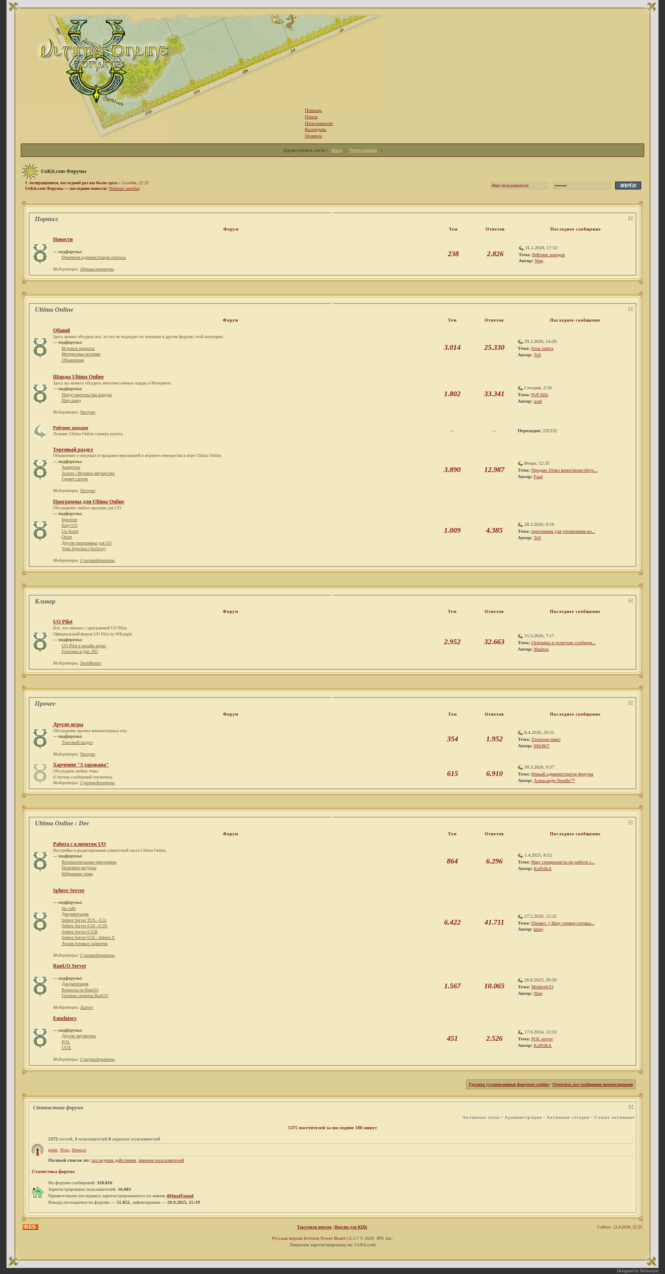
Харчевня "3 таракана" (81, 765)
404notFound (179, 1195)
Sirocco (79, 1149)
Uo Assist (70, 531)
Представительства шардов (87, 394)
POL (66, 1041)
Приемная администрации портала (94, 257)
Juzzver (86, 1007)
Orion (67, 536)
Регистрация (363, 150)
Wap (539, 260)
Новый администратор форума (562, 773)
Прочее (45, 703)
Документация (75, 914)
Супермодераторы (97, 560)
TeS (537, 354)
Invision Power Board (324, 1238)
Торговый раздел (73, 449)
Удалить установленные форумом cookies (509, 1084)
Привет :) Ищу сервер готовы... (562, 922)
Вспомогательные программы (89, 862)
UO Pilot (62, 622)
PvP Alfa (539, 394)
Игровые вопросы (78, 348)
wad (537, 401)
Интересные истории (81, 354)
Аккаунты (71, 467)
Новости (63, 239)
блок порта (542, 348)
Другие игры (68, 724)
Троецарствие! (546, 739)
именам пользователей (161, 1160)
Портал (46, 218)
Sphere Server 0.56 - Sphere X (88, 937)
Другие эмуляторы (79, 1035)
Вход (337, 150)
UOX (66, 1047)
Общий (61, 330)
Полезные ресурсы (79, 867)
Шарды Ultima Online (78, 377)
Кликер (45, 601)
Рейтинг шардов (124, 188)
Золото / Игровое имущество (88, 473)
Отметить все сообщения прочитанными (592, 1084)
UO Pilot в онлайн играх (84, 645)
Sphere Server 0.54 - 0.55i (84, 925)
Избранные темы (77, 873)
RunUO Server (69, 966)
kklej (538, 929)
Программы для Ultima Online (88, 502)
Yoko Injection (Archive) (83, 548)
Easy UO (69, 525)
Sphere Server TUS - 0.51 (84, 920)
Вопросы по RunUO (80, 989)
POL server (542, 1038)
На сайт (69, 908)
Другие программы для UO (86, 543)
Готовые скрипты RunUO (85, 995)
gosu (52, 1149)
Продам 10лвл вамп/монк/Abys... (564, 469)
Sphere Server (69, 890)
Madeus (541, 649)
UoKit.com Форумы (63, 171)
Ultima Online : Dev (62, 823)
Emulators (64, 1018)
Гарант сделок (75, 478)
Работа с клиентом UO (79, 844)
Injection (69, 519)
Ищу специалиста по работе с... (563, 861)
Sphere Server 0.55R (80, 931)
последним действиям (113, 1160)
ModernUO (542, 986)
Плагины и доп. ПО (80, 651)
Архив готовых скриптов (85, 943)
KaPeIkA (542, 868)
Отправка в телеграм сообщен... (563, 642)
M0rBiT (541, 745)
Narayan (87, 412)
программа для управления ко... (563, 531)
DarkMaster (90, 663)
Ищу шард (71, 400)
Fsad (538, 476)
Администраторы (97, 269)
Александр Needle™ (554, 780)
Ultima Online (54, 309)
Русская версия (287, 1238)
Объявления (73, 360)
